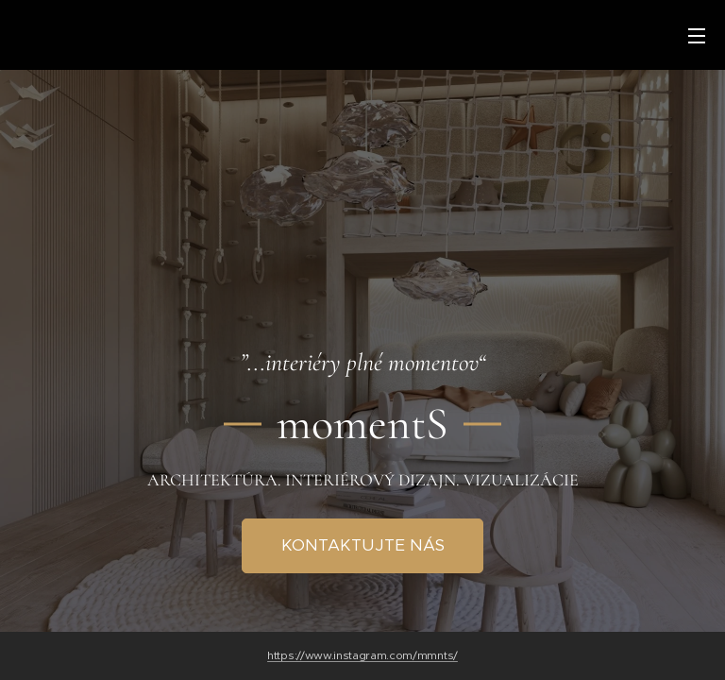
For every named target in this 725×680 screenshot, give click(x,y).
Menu (696, 36)
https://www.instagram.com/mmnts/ (362, 655)
